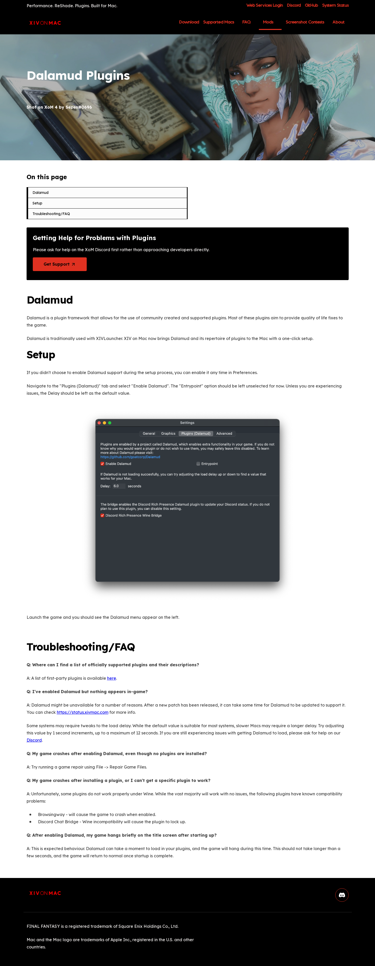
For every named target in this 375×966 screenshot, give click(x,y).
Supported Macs (218, 22)
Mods (268, 22)
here (111, 677)
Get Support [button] (57, 264)
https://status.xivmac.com (82, 711)
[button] (342, 894)
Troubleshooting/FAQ (51, 213)
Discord (294, 6)
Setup (37, 203)
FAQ (246, 22)
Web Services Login (264, 6)
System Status (335, 6)
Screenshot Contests (305, 22)
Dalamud (41, 192)
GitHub (311, 6)
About (338, 22)
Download (189, 24)
